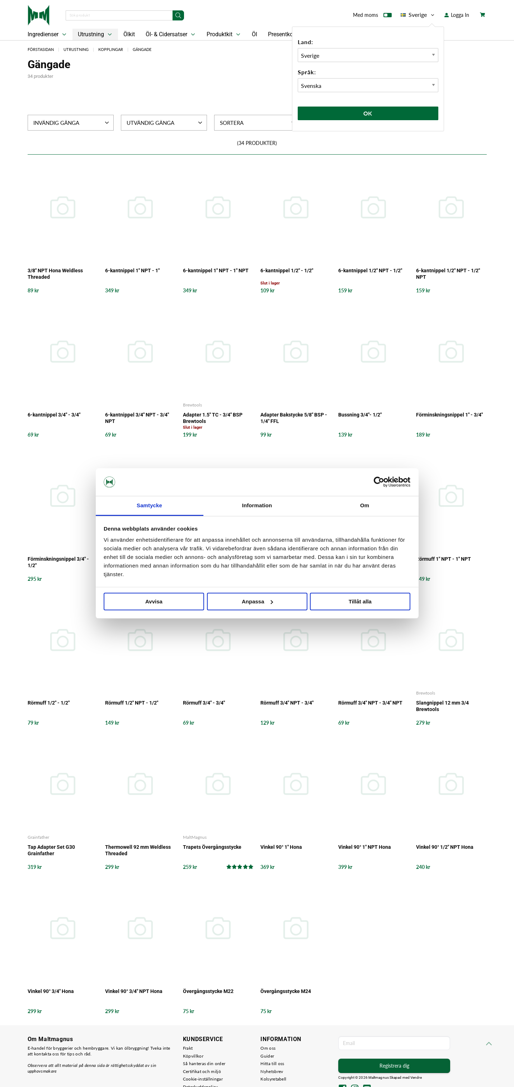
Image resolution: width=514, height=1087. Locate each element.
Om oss (267, 1048)
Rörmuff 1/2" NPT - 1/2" (131, 703)
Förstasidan (41, 49)
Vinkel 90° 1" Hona (281, 847)
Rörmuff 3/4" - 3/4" (204, 703)
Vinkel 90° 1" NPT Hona (364, 847)
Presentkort (282, 34)
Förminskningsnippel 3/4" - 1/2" (58, 562)
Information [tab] (257, 505)
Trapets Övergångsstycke (212, 847)
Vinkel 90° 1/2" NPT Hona (444, 847)
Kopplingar (110, 49)
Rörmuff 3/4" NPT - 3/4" (286, 703)
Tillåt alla (360, 601)
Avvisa (153, 601)
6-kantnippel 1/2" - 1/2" (286, 270)
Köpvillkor (193, 1056)
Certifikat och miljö (202, 1071)
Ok (368, 113)
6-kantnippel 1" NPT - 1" (132, 270)
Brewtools (192, 405)
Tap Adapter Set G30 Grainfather (51, 850)
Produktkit (224, 34)
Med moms (372, 16)
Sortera (258, 122)
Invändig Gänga (71, 122)
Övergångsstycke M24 (285, 991)
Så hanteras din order (204, 1063)
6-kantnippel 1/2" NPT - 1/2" (370, 270)
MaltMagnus (195, 837)
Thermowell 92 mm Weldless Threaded (138, 850)
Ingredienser (48, 34)
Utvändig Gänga (165, 122)
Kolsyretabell (273, 1079)
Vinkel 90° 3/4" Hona (51, 991)
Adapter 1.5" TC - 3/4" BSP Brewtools (212, 418)
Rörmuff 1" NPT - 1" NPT (443, 559)
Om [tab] (364, 505)
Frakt (188, 1048)
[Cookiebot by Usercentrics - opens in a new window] (379, 482)
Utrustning (95, 34)
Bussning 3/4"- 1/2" (360, 415)
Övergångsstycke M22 (208, 991)
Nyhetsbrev (271, 1071)
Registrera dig (394, 1066)
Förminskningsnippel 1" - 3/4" (449, 415)
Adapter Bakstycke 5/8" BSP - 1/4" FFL (293, 418)
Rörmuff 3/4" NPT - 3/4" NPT (370, 703)
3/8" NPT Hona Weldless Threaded (55, 274)
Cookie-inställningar (203, 1079)
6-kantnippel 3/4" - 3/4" (54, 415)
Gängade (142, 49)
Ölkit (129, 34)
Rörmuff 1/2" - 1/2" (49, 703)
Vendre (416, 1077)
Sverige (418, 15)
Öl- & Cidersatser (171, 34)
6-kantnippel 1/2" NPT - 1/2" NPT (448, 274)
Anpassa (257, 601)
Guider (267, 1056)
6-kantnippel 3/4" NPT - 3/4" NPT (137, 418)
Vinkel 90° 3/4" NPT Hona (133, 991)
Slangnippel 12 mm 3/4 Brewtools (442, 706)
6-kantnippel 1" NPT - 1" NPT (216, 270)
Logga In (456, 15)
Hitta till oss (272, 1063)
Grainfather (38, 837)
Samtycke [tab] (149, 505)
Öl (254, 34)
